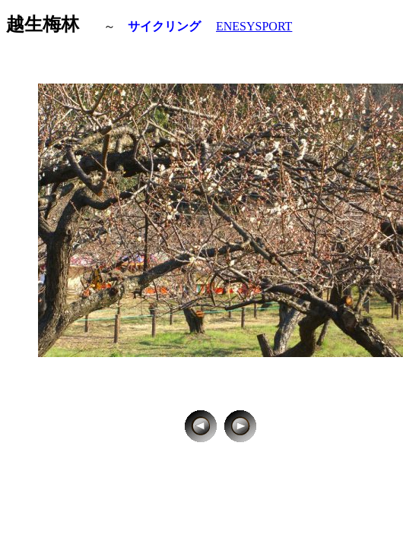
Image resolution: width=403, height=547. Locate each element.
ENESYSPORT (254, 26)
